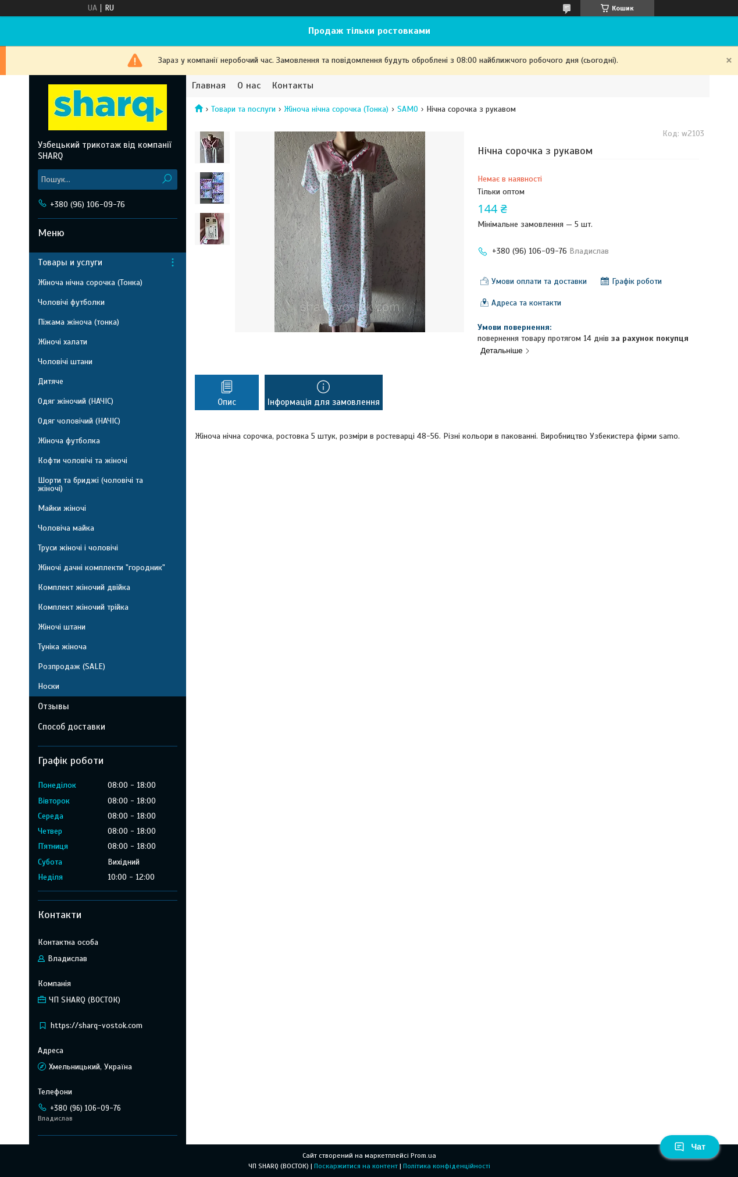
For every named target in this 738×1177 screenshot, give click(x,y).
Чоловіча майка (66, 528)
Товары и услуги (70, 262)
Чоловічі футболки (71, 302)
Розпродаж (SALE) (71, 666)
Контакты (292, 86)
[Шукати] (167, 179)
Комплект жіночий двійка (84, 587)
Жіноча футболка (69, 441)
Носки (48, 686)
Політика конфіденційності (446, 1166)
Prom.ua (423, 1155)
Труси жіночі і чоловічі (78, 548)
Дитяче (50, 381)
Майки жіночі (62, 508)
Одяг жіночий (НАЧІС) (75, 401)
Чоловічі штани (65, 362)
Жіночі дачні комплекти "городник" (101, 568)
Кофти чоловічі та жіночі (82, 460)
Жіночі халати (62, 342)
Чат (689, 1147)
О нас (249, 86)
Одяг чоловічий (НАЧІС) (79, 421)
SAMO (407, 109)
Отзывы (53, 706)
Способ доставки (71, 726)
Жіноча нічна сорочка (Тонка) (336, 109)
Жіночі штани (61, 627)
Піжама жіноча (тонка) (78, 322)
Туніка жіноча (62, 647)
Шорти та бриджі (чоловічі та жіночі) (90, 484)
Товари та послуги (243, 109)
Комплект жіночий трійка (83, 607)
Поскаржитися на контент (356, 1166)
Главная (209, 86)
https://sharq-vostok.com (96, 1025)
